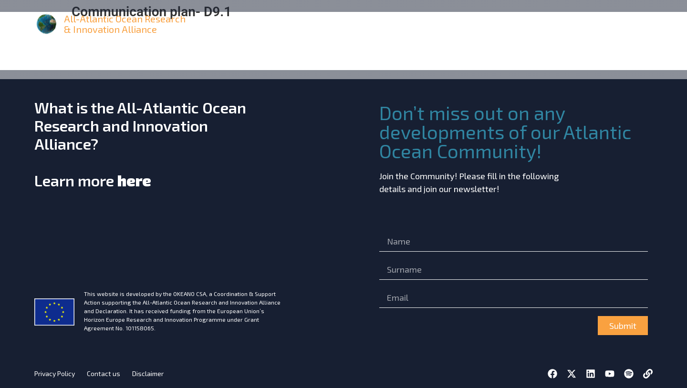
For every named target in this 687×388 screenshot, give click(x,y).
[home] (47, 23)
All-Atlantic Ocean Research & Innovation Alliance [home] (125, 24)
